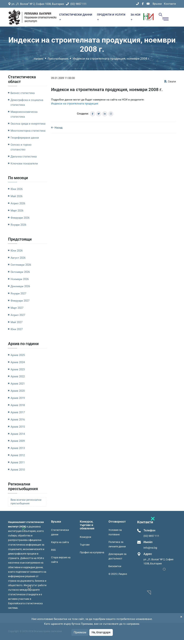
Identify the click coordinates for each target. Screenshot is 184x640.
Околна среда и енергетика (28, 123)
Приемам (80, 632)
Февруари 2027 (20, 300)
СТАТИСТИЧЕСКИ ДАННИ (75, 16)
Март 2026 (17, 210)
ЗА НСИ (135, 16)
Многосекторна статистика (28, 130)
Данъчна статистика (24, 156)
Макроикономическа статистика (24, 114)
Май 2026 (16, 196)
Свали (170, 81)
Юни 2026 (17, 189)
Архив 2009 (18, 441)
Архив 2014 (18, 434)
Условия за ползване (115, 532)
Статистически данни (60, 532)
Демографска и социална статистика (27, 102)
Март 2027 (17, 307)
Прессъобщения (58, 58)
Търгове (84, 544)
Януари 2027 (18, 293)
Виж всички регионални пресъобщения (26, 501)
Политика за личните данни (117, 544)
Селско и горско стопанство (21, 147)
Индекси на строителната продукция (74, 103)
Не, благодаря (101, 632)
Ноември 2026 (20, 279)
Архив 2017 (18, 412)
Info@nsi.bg (150, 547)
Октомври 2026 (20, 272)
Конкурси (85, 537)
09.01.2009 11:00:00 (63, 78)
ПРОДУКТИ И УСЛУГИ (111, 16)
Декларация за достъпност (117, 556)
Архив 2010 (18, 469)
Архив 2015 (18, 426)
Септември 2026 (21, 264)
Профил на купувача (92, 552)
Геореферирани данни (25, 137)
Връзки (157, 3)
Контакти (170, 3)
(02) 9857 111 (76, 4)
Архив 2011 (18, 462)
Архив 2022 (18, 376)
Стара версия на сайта (60, 559)
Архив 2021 (18, 383)
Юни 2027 (17, 329)
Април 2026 (18, 203)
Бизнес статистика (23, 93)
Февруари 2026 (20, 217)
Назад (56, 127)
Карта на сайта (60, 542)
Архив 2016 (18, 419)
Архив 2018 (18, 405)
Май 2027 (16, 322)
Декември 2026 (20, 286)
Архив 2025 (18, 355)
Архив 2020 (18, 390)
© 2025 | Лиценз (117, 573)
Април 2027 (18, 315)
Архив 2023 (18, 369)
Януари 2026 (18, 224)
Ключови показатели (24, 163)
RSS (53, 549)
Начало (38, 58)
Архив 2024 (18, 362)
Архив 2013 (18, 448)
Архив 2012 (18, 455)
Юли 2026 (17, 250)
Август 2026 (18, 257)
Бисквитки (114, 566)
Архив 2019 (18, 398)
